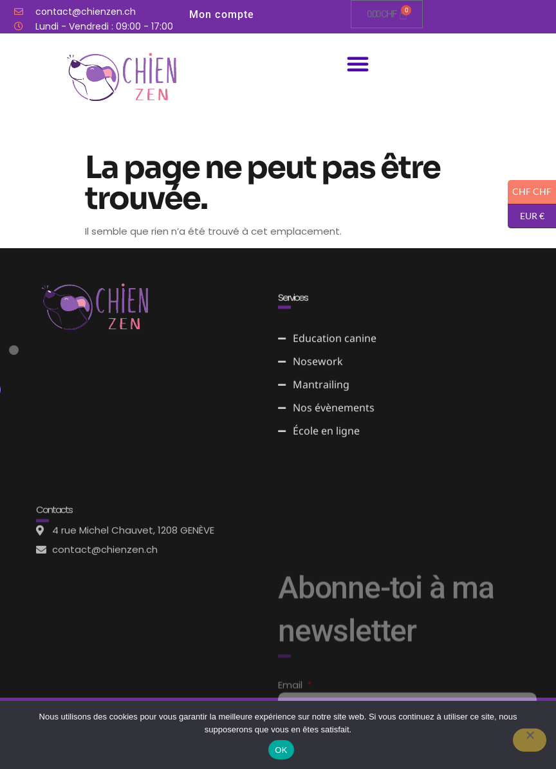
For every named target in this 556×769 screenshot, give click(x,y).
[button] (357, 63)
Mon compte (222, 14)
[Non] (529, 740)
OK (281, 750)
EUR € (526, 216)
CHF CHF (529, 192)
